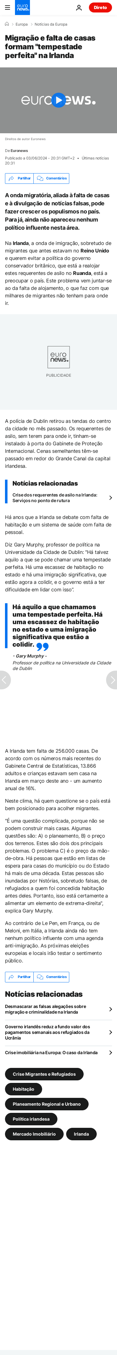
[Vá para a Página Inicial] (22, 7)
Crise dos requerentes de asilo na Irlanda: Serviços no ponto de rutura (54, 497)
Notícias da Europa (51, 24)
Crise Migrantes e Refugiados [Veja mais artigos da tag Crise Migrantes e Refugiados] (44, 1073)
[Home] (7, 24)
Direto (100, 7)
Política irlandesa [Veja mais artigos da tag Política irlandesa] (31, 1118)
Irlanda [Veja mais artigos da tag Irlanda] (81, 1133)
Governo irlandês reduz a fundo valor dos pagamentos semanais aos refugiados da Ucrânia (47, 1032)
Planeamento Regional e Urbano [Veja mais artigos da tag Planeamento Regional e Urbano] (47, 1103)
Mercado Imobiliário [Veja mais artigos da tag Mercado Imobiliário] (34, 1133)
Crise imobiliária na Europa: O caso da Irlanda (51, 1052)
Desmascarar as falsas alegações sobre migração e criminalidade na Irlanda (45, 1009)
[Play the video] (58, 100)
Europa (22, 24)
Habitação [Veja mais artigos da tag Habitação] (23, 1088)
